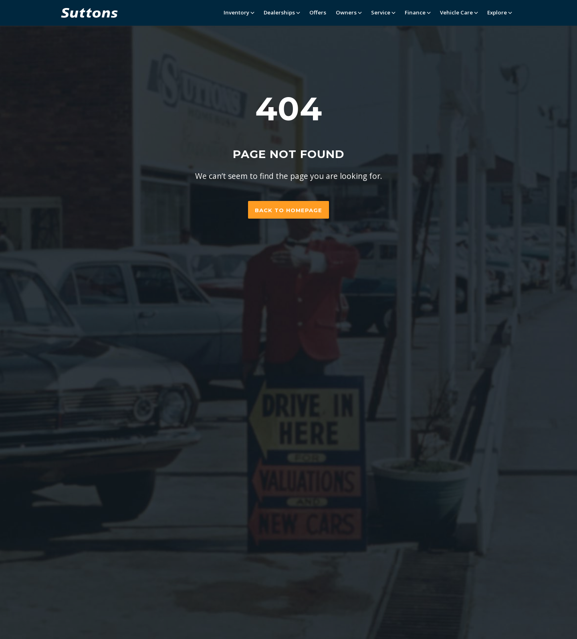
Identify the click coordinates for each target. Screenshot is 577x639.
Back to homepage (288, 210)
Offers (317, 12)
